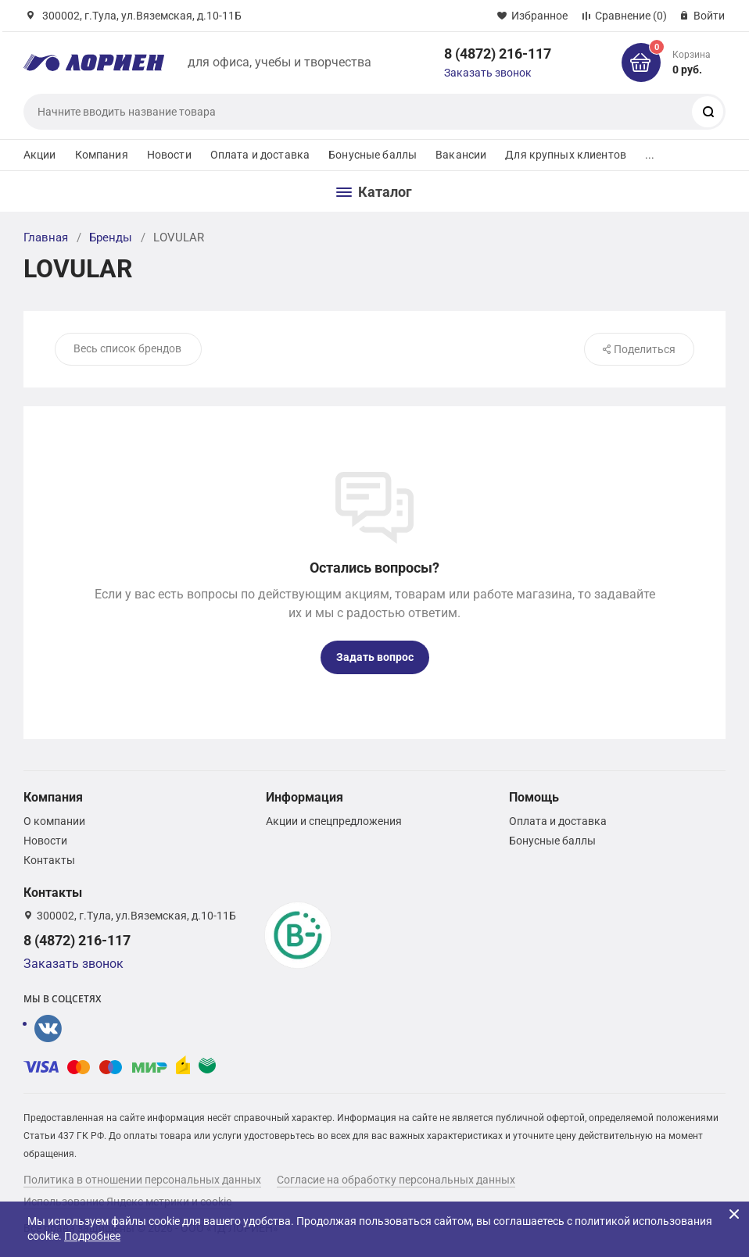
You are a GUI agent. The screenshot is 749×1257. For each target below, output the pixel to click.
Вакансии (460, 154)
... (649, 154)
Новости (169, 154)
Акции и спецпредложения (334, 821)
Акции (39, 154)
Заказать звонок (488, 72)
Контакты (49, 860)
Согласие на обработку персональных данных (396, 1179)
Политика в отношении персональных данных (142, 1179)
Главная (45, 237)
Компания (101, 154)
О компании (54, 821)
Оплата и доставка (260, 154)
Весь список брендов (127, 348)
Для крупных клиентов (565, 154)
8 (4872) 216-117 (497, 53)
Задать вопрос (375, 657)
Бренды (110, 237)
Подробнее (92, 1236)
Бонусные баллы (372, 154)
